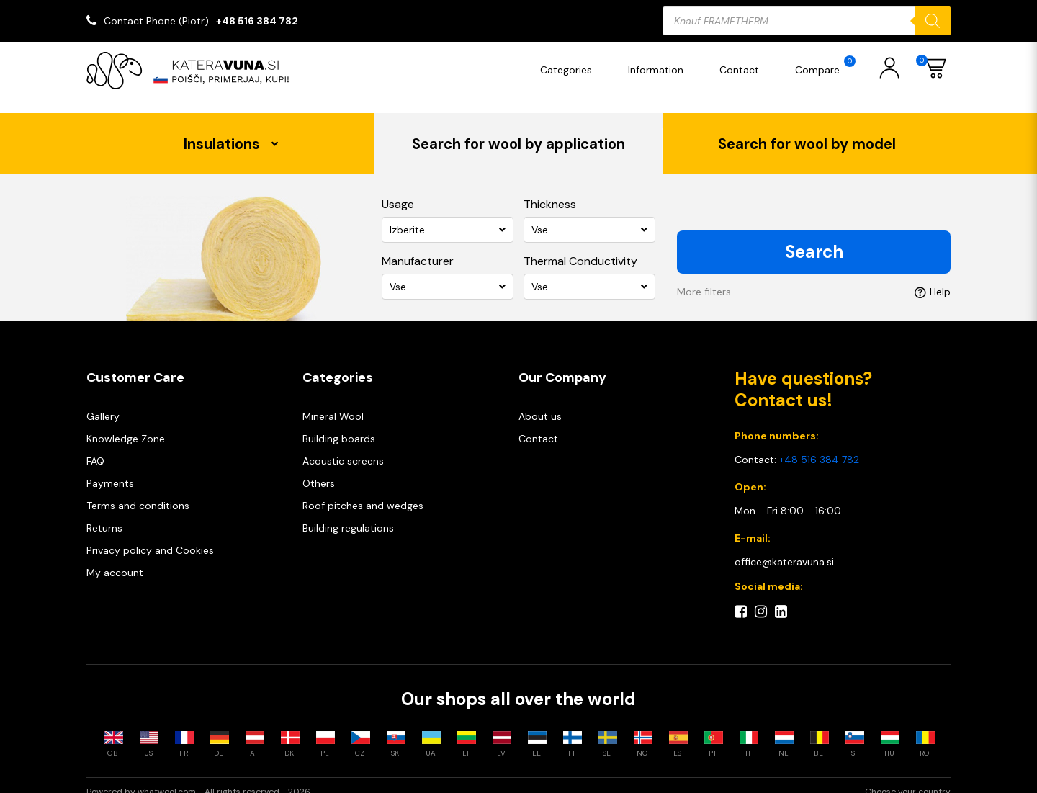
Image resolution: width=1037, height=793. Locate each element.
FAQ (95, 447)
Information (659, 69)
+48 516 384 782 (257, 20)
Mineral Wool (333, 402)
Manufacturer (418, 247)
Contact (743, 69)
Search (814, 238)
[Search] (933, 20)
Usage (398, 190)
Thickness (550, 190)
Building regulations (348, 514)
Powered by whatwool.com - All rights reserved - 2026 (198, 779)
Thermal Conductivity (580, 247)
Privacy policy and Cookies (150, 536)
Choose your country (908, 779)
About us (540, 402)
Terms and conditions (137, 491)
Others (318, 469)
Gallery (103, 402)
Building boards (338, 424)
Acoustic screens (343, 447)
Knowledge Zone (125, 424)
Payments (110, 469)
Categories (570, 69)
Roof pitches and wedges (362, 491)
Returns (104, 514)
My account (114, 558)
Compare (829, 65)
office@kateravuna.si (784, 548)
